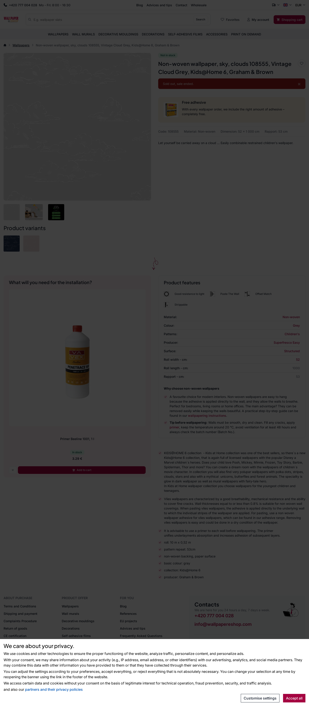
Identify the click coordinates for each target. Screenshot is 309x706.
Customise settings (260, 698)
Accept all (294, 698)
